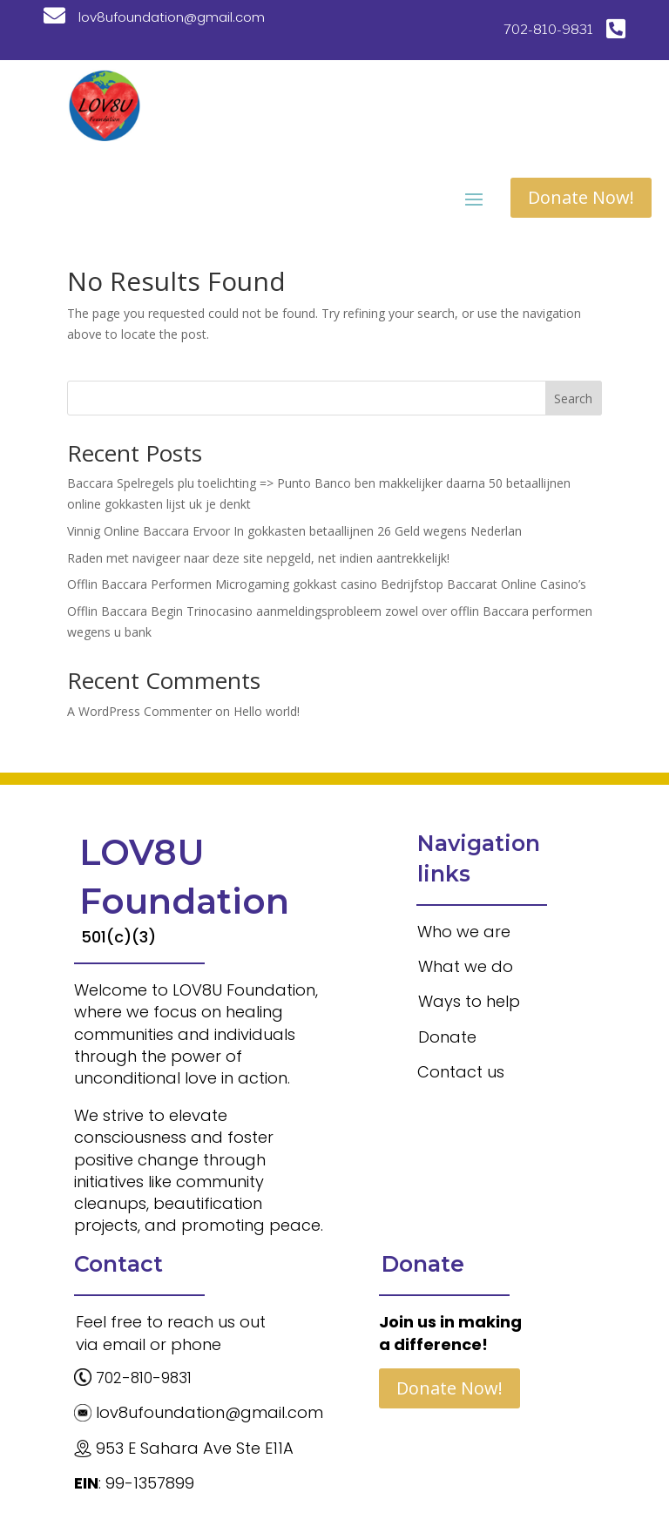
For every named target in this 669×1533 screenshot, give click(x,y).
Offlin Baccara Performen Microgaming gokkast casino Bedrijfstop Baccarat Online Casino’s (326, 584)
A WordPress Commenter (139, 711)
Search (573, 398)
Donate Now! (581, 197)
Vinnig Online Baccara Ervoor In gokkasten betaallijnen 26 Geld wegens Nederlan (294, 531)
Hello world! (266, 711)
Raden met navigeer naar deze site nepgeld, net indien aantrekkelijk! (258, 558)
